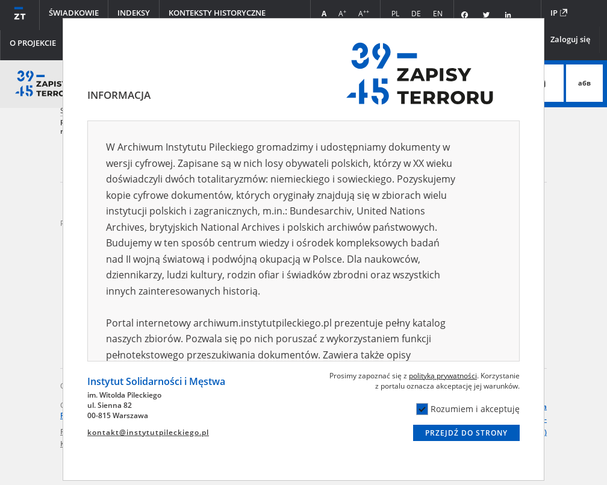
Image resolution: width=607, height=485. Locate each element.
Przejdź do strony (466, 433)
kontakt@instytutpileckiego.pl (148, 432)
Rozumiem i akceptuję (468, 409)
